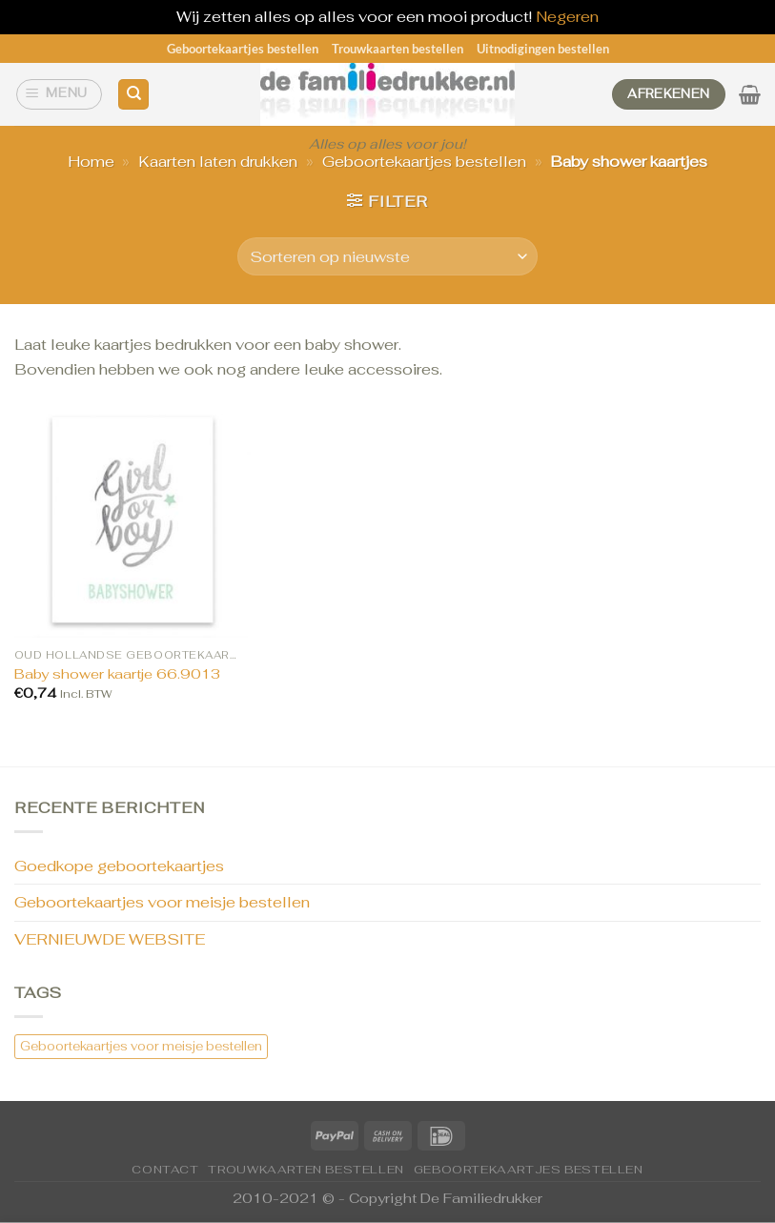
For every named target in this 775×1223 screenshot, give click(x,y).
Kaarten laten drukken (217, 162)
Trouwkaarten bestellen (397, 48)
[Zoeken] (133, 95)
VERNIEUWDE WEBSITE (109, 939)
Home (91, 162)
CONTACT (165, 1169)
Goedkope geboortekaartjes (119, 866)
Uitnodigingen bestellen (543, 48)
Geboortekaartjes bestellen (242, 48)
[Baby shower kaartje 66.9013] (132, 519)
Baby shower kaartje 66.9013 (117, 674)
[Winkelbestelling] (387, 256)
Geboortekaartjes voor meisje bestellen (162, 902)
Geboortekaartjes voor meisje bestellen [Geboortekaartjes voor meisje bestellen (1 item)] (141, 1046)
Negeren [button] (567, 17)
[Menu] (59, 94)
